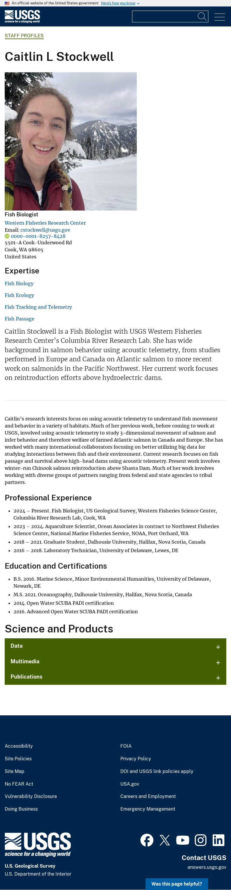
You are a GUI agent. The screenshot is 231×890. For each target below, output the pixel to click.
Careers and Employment (148, 796)
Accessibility (19, 746)
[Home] (22, 21)
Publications (27, 677)
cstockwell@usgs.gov (45, 230)
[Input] (170, 16)
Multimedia (25, 661)
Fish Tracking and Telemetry (38, 307)
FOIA (125, 746)
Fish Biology (19, 283)
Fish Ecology (19, 295)
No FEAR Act (19, 784)
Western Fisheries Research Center (45, 223)
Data (17, 646)
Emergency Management (147, 809)
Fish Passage (19, 319)
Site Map (14, 771)
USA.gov (129, 784)
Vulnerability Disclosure (31, 796)
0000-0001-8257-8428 (38, 236)
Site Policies (18, 759)
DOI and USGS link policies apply (156, 771)
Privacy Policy (135, 759)
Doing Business (21, 809)
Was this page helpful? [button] (176, 884)
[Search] (202, 16)
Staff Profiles (24, 36)
